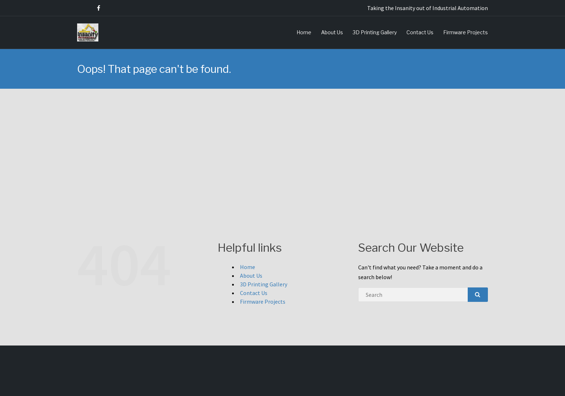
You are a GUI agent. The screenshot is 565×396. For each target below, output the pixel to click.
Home (304, 32)
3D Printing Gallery (375, 32)
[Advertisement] (282, 142)
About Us (332, 32)
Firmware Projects (465, 32)
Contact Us (419, 32)
